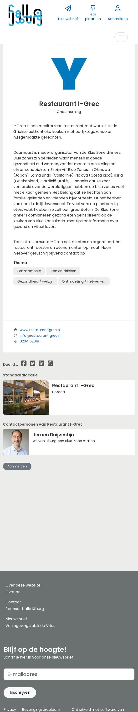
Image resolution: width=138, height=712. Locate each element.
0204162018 (29, 409)
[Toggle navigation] (121, 37)
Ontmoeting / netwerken (84, 281)
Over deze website (23, 585)
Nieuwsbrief (16, 619)
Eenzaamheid (29, 271)
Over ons (13, 592)
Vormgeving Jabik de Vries (30, 625)
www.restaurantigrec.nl (40, 398)
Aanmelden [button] (17, 534)
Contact (13, 602)
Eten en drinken (63, 271)
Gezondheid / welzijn (35, 281)
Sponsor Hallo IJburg (24, 608)
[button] (20, 692)
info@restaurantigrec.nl (40, 403)
